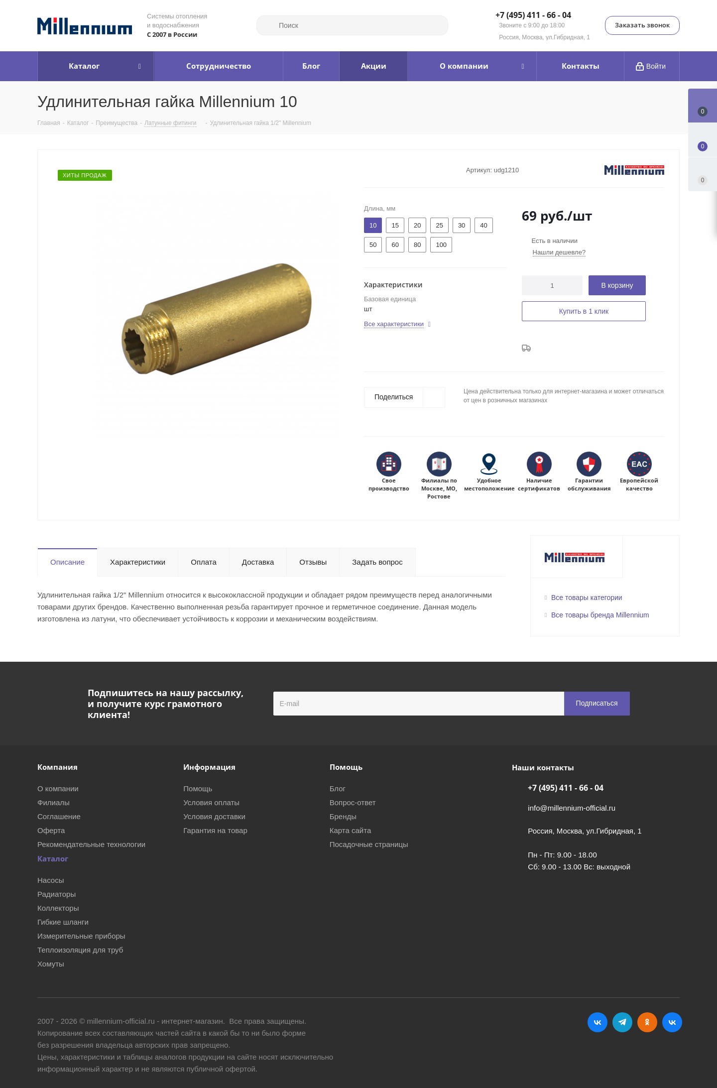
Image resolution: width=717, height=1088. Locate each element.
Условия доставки (214, 816)
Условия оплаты (211, 802)
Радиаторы (56, 894)
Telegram (622, 1022)
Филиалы (53, 802)
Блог (338, 788)
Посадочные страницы (369, 844)
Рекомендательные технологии (91, 844)
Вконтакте (597, 1022)
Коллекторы (58, 908)
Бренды (343, 816)
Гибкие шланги (63, 922)
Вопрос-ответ (353, 802)
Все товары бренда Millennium (600, 615)
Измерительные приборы (81, 936)
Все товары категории (586, 598)
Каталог (52, 858)
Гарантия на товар (215, 830)
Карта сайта (350, 830)
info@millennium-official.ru (571, 808)
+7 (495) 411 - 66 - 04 (533, 15)
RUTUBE (672, 1022)
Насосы (50, 880)
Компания (57, 767)
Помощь (197, 788)
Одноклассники (647, 1022)
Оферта (51, 830)
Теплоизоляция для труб (80, 950)
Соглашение (59, 816)
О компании (58, 788)
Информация (209, 767)
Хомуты (50, 964)
